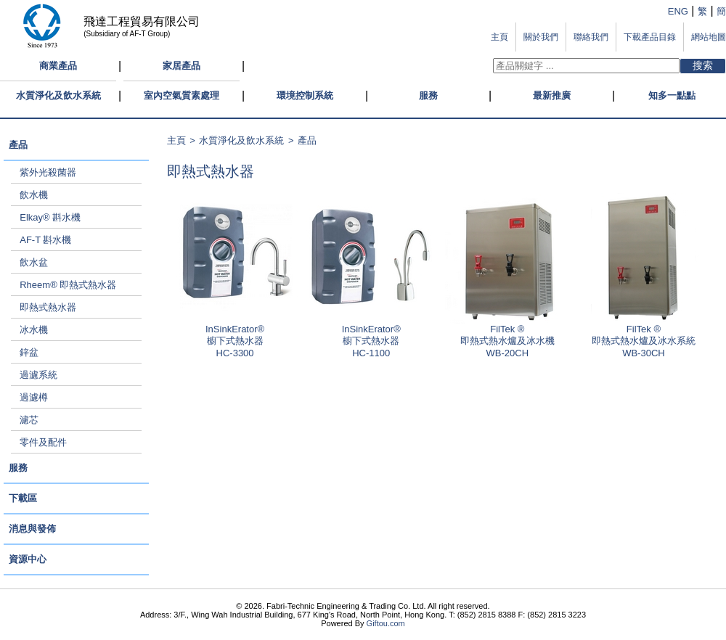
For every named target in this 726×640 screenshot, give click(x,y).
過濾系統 (38, 374)
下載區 (23, 498)
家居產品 (181, 65)
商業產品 (58, 65)
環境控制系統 (305, 95)
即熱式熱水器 (48, 307)
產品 (18, 144)
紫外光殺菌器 (48, 172)
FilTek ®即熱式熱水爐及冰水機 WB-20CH (507, 336)
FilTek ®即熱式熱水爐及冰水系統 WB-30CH (643, 336)
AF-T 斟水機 (45, 239)
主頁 (176, 140)
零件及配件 (43, 442)
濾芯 (29, 419)
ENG (678, 11)
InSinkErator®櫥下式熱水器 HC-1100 (371, 336)
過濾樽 (34, 397)
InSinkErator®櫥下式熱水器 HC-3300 (235, 336)
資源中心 (27, 559)
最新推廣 (552, 95)
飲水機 (34, 194)
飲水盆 (34, 262)
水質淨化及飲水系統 (58, 95)
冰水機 (34, 329)
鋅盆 (29, 352)
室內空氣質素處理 (181, 95)
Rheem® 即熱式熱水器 (68, 284)
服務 (428, 95)
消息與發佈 (32, 528)
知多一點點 (672, 95)
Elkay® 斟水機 (50, 217)
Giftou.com (386, 623)
